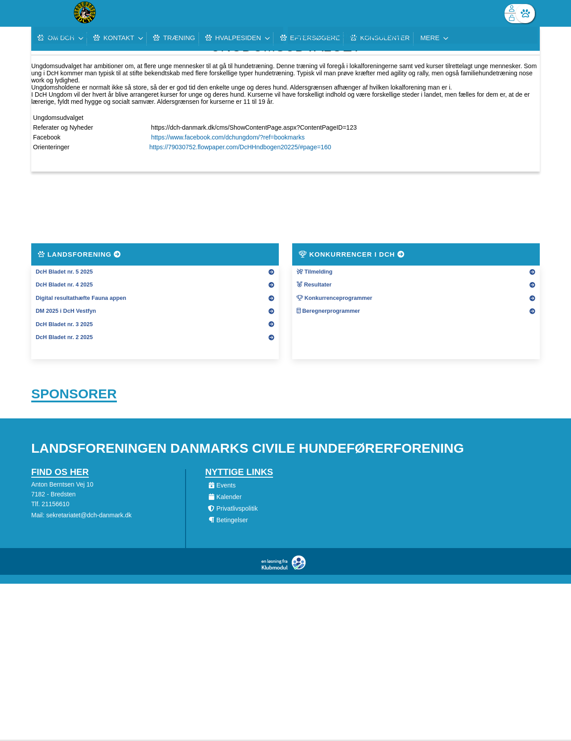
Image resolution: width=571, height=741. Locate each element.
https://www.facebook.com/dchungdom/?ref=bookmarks (228, 137)
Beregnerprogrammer (328, 311)
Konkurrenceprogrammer (334, 298)
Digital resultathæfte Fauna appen (81, 298)
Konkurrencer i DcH (352, 254)
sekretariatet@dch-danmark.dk (89, 516)
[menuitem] (44, 13)
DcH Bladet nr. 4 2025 (64, 285)
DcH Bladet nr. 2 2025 (64, 337)
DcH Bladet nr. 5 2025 (64, 272)
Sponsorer (74, 394)
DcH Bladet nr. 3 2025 (64, 324)
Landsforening (79, 254)
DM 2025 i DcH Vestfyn (66, 311)
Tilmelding (314, 272)
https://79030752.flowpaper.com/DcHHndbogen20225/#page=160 (240, 147)
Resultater (314, 285)
